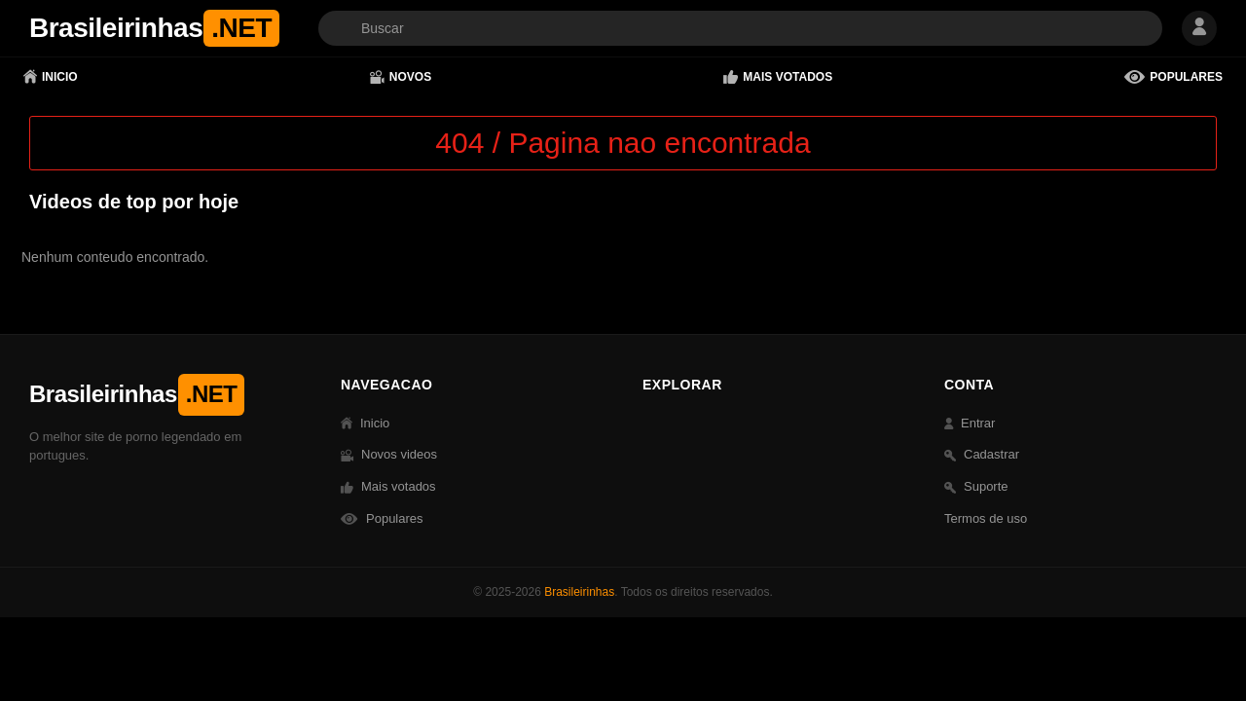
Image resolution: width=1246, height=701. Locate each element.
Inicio (50, 77)
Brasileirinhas (579, 592)
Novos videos (389, 454)
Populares (1173, 77)
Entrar (969, 423)
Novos (400, 77)
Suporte (976, 486)
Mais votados (777, 77)
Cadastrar (981, 454)
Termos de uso (985, 518)
